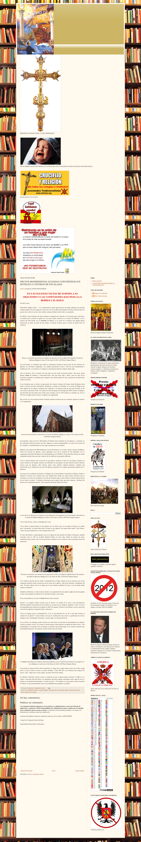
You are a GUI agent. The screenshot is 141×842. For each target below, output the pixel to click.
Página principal (97, 281)
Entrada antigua (79, 771)
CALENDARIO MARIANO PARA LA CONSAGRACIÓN (103, 284)
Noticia (22, 289)
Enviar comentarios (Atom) (36, 774)
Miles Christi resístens (100, 296)
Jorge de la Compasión (100, 293)
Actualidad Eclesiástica (32, 690)
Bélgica (46, 690)
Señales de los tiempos (30, 692)
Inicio (53, 771)
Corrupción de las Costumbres (56, 690)
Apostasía (41, 690)
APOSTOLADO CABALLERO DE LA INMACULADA (34, 12)
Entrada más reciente (26, 771)
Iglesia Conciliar (69, 690)
